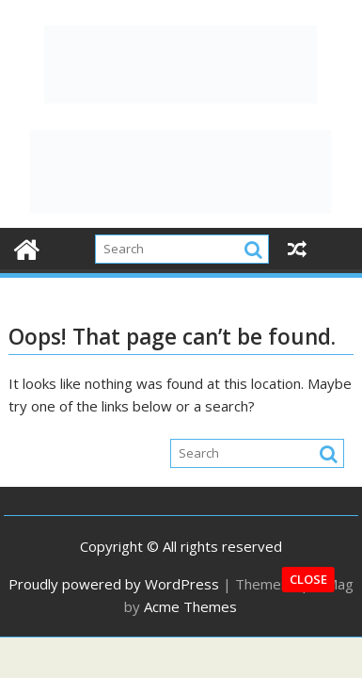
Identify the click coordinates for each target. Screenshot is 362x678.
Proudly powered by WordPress (113, 583)
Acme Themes (190, 606)
